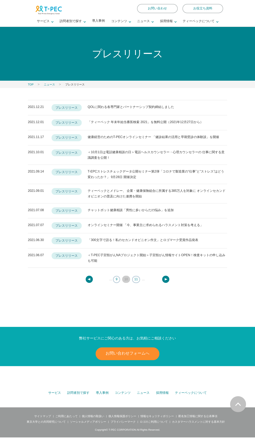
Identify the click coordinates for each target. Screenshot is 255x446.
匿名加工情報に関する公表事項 (197, 425)
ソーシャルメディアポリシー (88, 430)
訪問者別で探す (79, 396)
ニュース (49, 84)
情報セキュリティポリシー (157, 425)
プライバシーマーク (122, 430)
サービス (55, 396)
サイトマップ (43, 425)
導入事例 (98, 20)
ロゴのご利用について (154, 430)
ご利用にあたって (67, 425)
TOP (31, 84)
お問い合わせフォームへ (127, 353)
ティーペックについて (190, 396)
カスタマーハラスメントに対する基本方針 (198, 430)
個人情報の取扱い (93, 425)
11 (136, 279)
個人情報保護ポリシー (122, 425)
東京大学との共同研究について (46, 430)
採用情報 (162, 396)
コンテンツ (123, 396)
